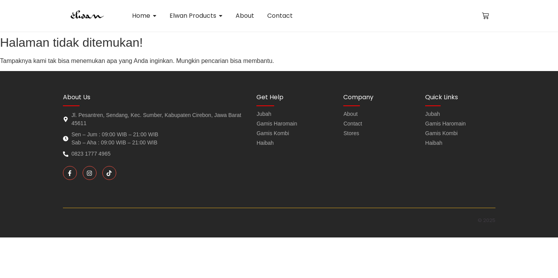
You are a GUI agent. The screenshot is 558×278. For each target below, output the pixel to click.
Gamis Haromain (445, 123)
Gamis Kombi (441, 133)
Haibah (433, 143)
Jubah (432, 114)
